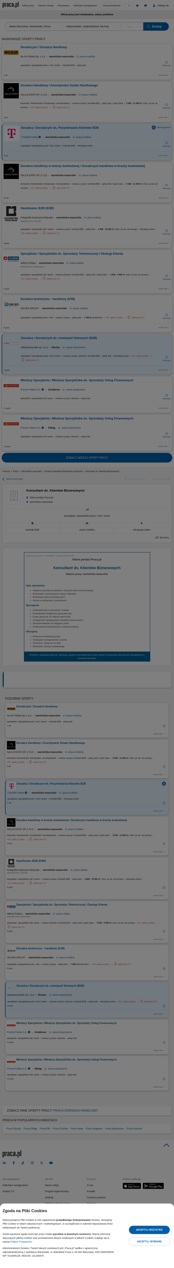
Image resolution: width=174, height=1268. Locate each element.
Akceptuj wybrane (149, 1241)
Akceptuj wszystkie (149, 1229)
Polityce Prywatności (21, 1241)
